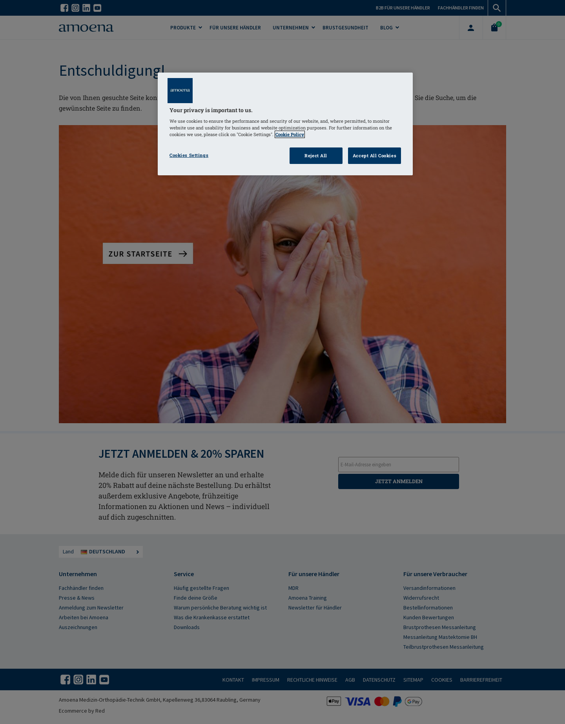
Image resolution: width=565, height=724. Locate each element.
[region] (285, 124)
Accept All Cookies (374, 155)
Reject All (315, 155)
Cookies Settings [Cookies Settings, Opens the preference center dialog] (189, 155)
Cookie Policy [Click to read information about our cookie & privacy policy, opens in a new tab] (289, 134)
